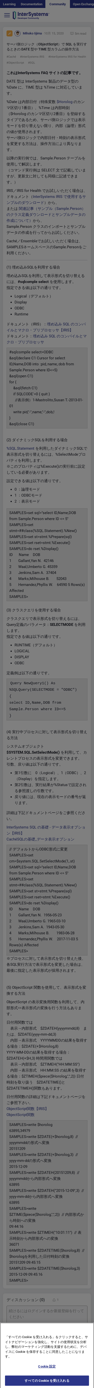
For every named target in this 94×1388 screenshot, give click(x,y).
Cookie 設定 (47, 1370)
